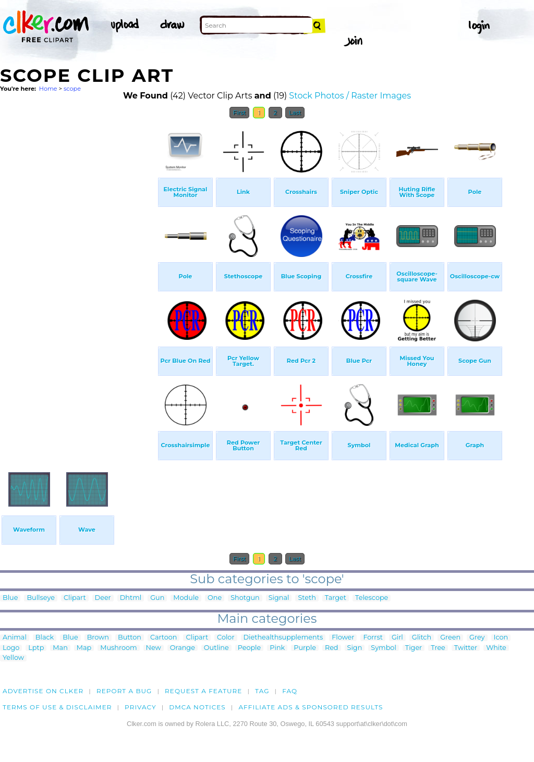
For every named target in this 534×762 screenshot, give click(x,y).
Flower (343, 637)
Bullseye (41, 598)
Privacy (140, 707)
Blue (10, 598)
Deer (103, 598)
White (496, 648)
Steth (306, 598)
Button (129, 637)
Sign (354, 648)
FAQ (289, 691)
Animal (15, 637)
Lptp (36, 648)
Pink (277, 648)
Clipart (75, 598)
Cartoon (163, 637)
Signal (279, 598)
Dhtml (130, 598)
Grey (476, 637)
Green (450, 637)
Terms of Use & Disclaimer (57, 707)
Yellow (13, 658)
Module (186, 598)
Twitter (465, 648)
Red (331, 648)
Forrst (372, 637)
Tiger (413, 648)
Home (48, 88)
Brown (98, 637)
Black (44, 637)
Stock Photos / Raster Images (350, 96)
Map (84, 648)
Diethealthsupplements (283, 637)
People (249, 648)
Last (295, 112)
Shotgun (245, 598)
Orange (182, 648)
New (153, 648)
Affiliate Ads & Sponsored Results (310, 707)
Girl (397, 637)
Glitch (421, 637)
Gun (157, 598)
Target (335, 598)
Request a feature (203, 691)
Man (60, 648)
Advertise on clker (43, 691)
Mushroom (118, 648)
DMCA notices (197, 707)
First (239, 112)
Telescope (371, 598)
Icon (501, 637)
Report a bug (124, 691)
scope (72, 88)
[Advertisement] (78, 280)
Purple (305, 648)
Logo (11, 648)
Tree (438, 648)
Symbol (383, 648)
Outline (216, 648)
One (215, 598)
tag (262, 691)
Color (225, 637)
